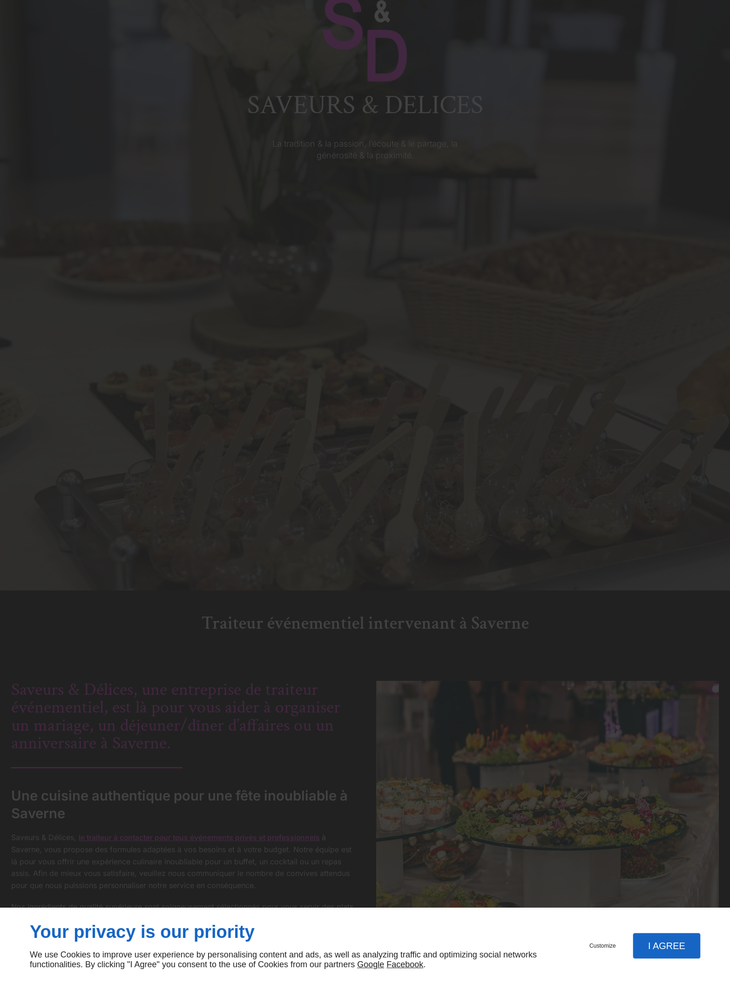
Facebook (404, 964)
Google (370, 964)
